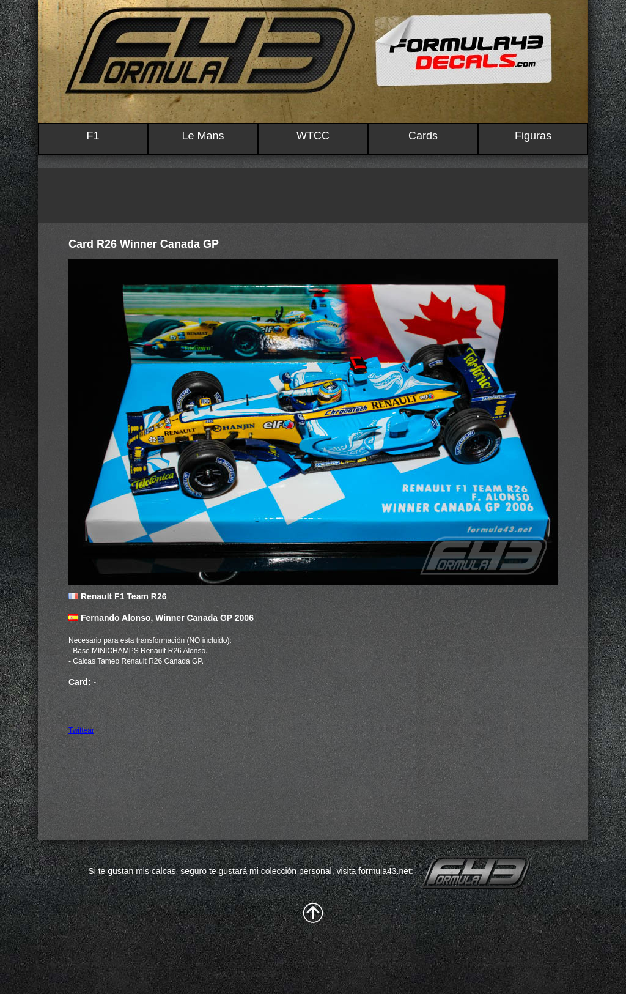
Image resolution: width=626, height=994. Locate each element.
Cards (423, 136)
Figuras (533, 136)
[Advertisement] (313, 195)
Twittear (81, 730)
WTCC (313, 136)
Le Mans (203, 136)
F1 (92, 136)
